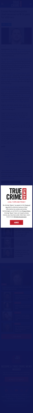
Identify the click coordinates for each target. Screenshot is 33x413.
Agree (16, 222)
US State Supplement (20, 217)
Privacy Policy (26, 211)
